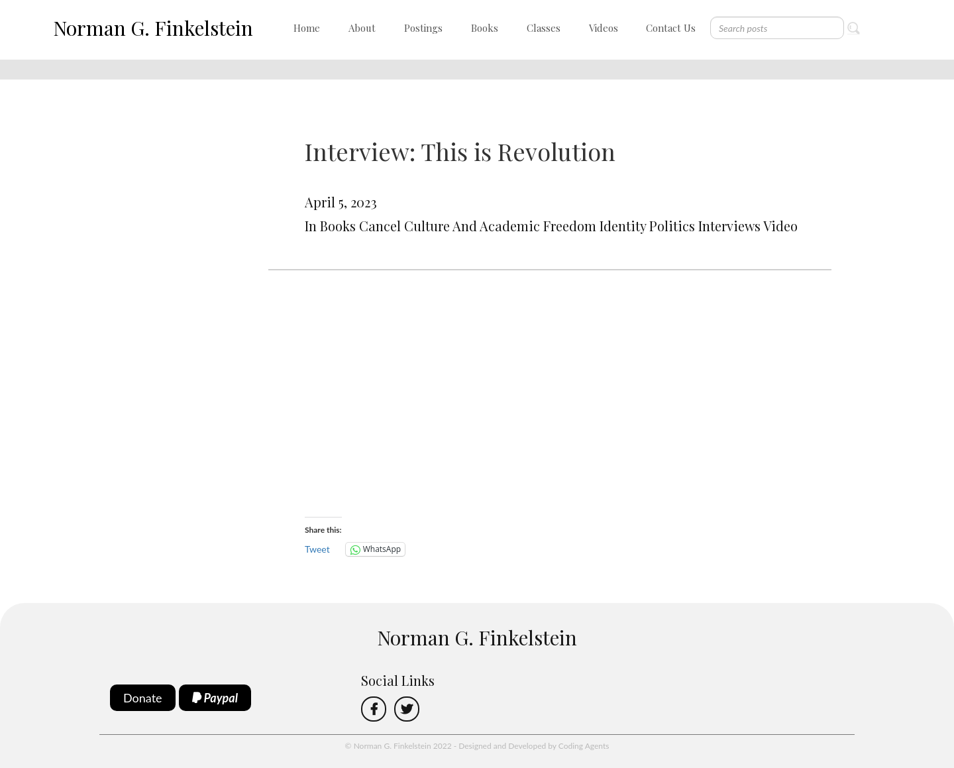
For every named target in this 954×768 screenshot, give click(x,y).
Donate (142, 697)
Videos (603, 27)
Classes (543, 27)
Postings (423, 27)
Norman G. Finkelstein (153, 28)
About (362, 27)
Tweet (317, 549)
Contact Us (671, 27)
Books (484, 27)
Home (306, 27)
